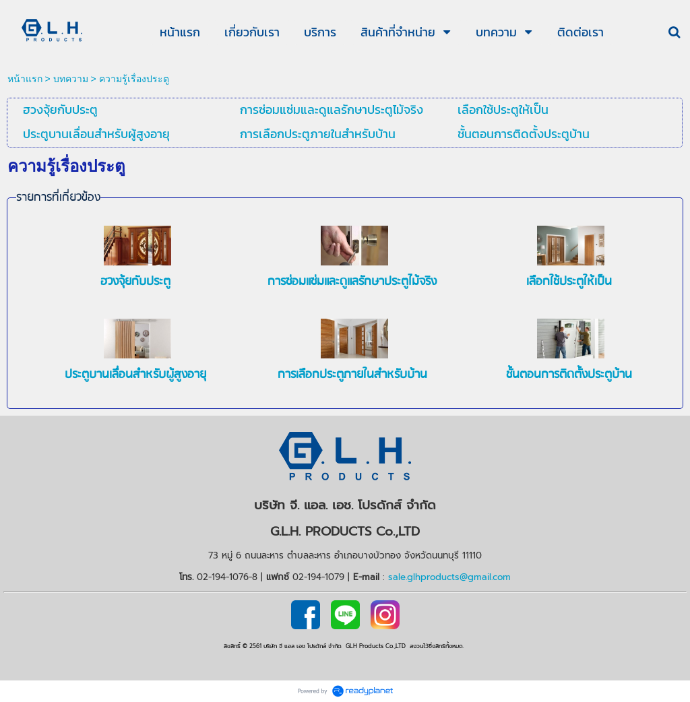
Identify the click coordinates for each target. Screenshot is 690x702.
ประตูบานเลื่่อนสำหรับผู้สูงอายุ (135, 375)
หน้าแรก (24, 78)
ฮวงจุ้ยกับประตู (135, 282)
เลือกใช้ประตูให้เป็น (569, 282)
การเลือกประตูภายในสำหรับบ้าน (352, 375)
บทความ (70, 78)
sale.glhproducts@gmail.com (449, 577)
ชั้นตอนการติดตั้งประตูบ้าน (569, 375)
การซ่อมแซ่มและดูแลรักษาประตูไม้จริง (352, 282)
